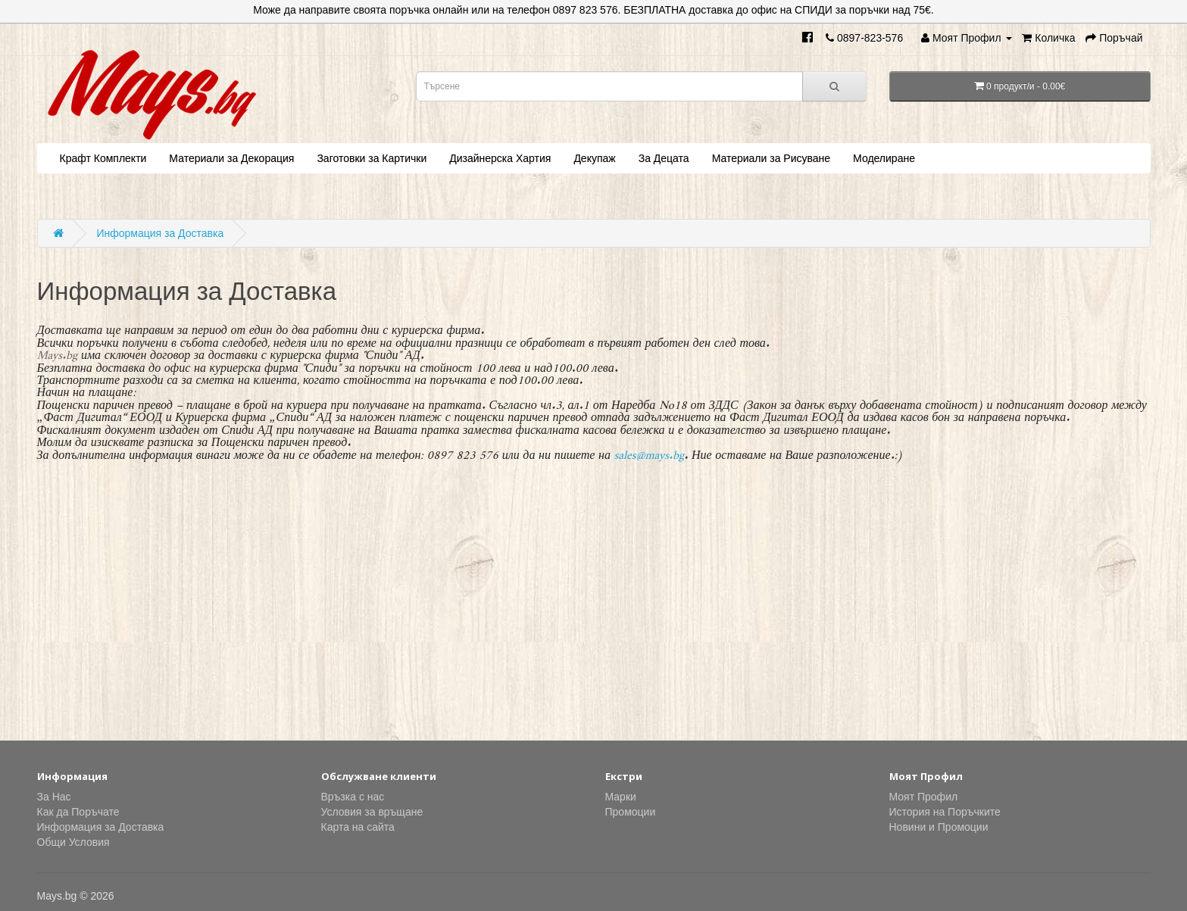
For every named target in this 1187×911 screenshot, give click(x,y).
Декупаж (594, 158)
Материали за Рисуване (771, 158)
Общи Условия (73, 842)
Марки (620, 797)
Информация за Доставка (159, 233)
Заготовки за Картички (371, 158)
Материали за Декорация (231, 158)
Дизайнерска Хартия (500, 158)
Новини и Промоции (939, 827)
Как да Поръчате (78, 812)
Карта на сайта (358, 827)
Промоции (630, 812)
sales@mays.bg (649, 451)
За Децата (664, 158)
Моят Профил (923, 797)
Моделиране (884, 158)
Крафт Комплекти (103, 158)
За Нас (54, 797)
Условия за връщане (372, 812)
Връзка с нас (353, 797)
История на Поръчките (945, 812)
